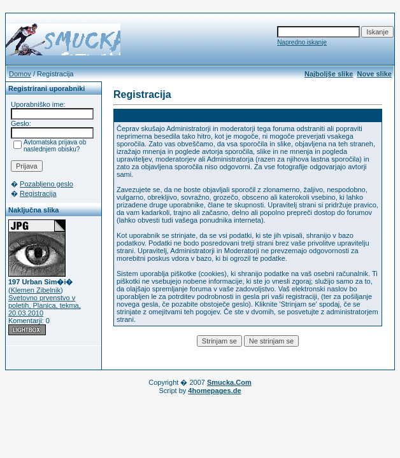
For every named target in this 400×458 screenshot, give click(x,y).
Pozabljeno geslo (46, 184)
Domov (20, 74)
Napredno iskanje (302, 42)
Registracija (38, 193)
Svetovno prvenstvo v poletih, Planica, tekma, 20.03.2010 (44, 305)
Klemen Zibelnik (36, 290)
